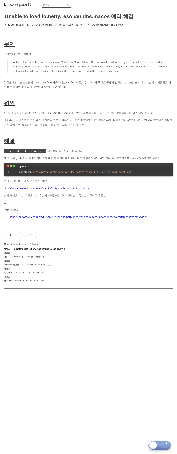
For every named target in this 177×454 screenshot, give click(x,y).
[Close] (8, 166)
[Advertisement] (88, 247)
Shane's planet (15, 5)
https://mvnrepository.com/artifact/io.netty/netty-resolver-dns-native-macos (46, 188)
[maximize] (14, 166)
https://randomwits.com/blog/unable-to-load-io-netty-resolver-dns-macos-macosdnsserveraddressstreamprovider (78, 217)
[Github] (29, 5)
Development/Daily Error (106, 24)
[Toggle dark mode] (159, 445)
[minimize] (11, 166)
